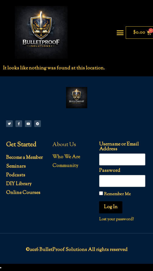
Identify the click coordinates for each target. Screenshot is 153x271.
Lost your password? (116, 219)
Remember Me (115, 194)
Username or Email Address (119, 147)
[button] (120, 32)
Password (109, 171)
